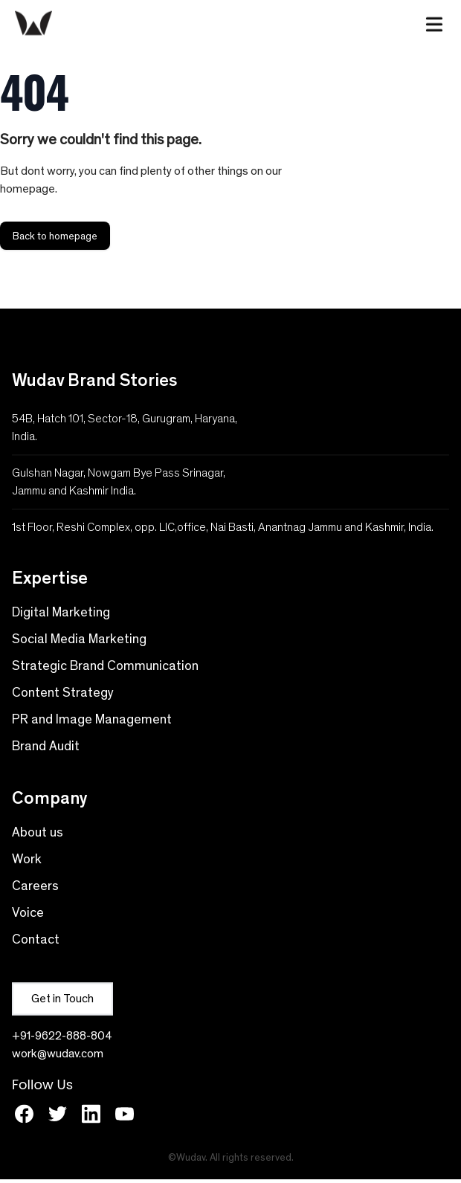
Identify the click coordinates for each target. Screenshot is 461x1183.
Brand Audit (46, 745)
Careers (35, 885)
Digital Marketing (61, 612)
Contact (35, 939)
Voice (28, 912)
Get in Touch (62, 998)
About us (37, 832)
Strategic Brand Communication (105, 665)
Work (27, 858)
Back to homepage (55, 236)
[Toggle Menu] (434, 21)
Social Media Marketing (79, 638)
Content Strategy (63, 692)
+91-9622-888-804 (62, 1035)
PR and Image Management (92, 719)
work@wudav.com (57, 1053)
